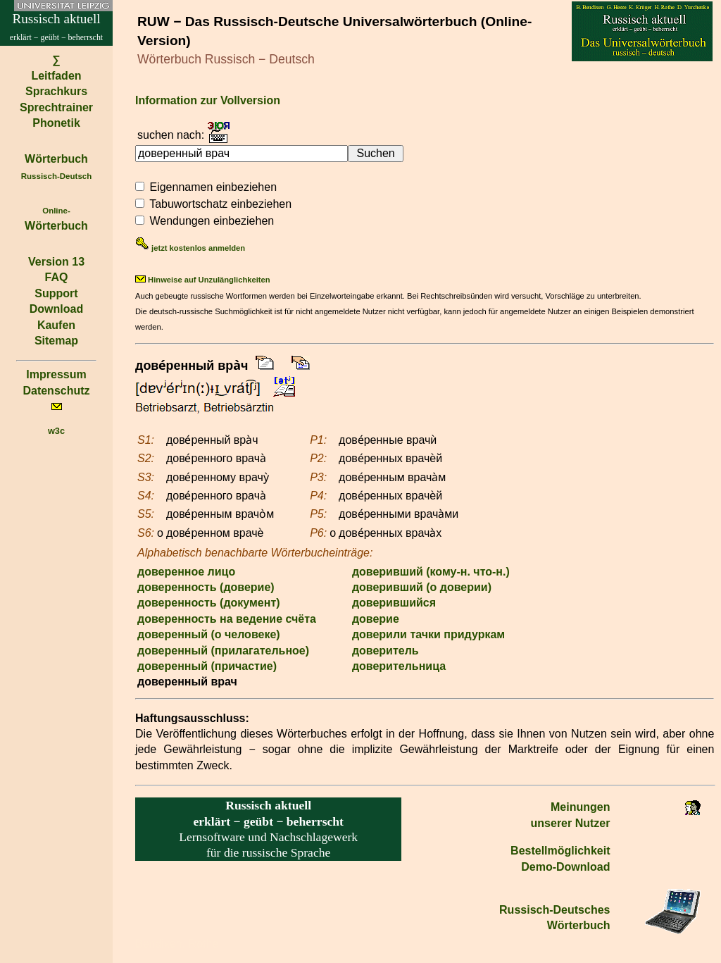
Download (56, 309)
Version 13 (56, 262)
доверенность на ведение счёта (226, 619)
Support (56, 293)
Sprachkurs (56, 91)
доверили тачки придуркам (428, 634)
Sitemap (56, 341)
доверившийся (394, 603)
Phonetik (56, 123)
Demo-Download (565, 867)
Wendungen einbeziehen (211, 221)
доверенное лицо (186, 572)
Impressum (56, 374)
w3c (56, 430)
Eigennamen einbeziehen (213, 187)
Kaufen (56, 325)
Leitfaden (56, 76)
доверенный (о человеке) (208, 634)
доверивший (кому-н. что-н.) (431, 572)
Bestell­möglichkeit (560, 851)
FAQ (56, 277)
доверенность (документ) (208, 603)
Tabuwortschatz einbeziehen (220, 204)
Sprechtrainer (56, 107)
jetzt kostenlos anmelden (190, 248)
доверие (375, 619)
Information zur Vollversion (207, 100)
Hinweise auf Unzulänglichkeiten (202, 279)
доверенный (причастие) (207, 666)
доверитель (385, 651)
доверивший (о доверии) (421, 587)
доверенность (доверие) (206, 587)
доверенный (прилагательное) (223, 651)
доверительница (399, 666)
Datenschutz (56, 391)
